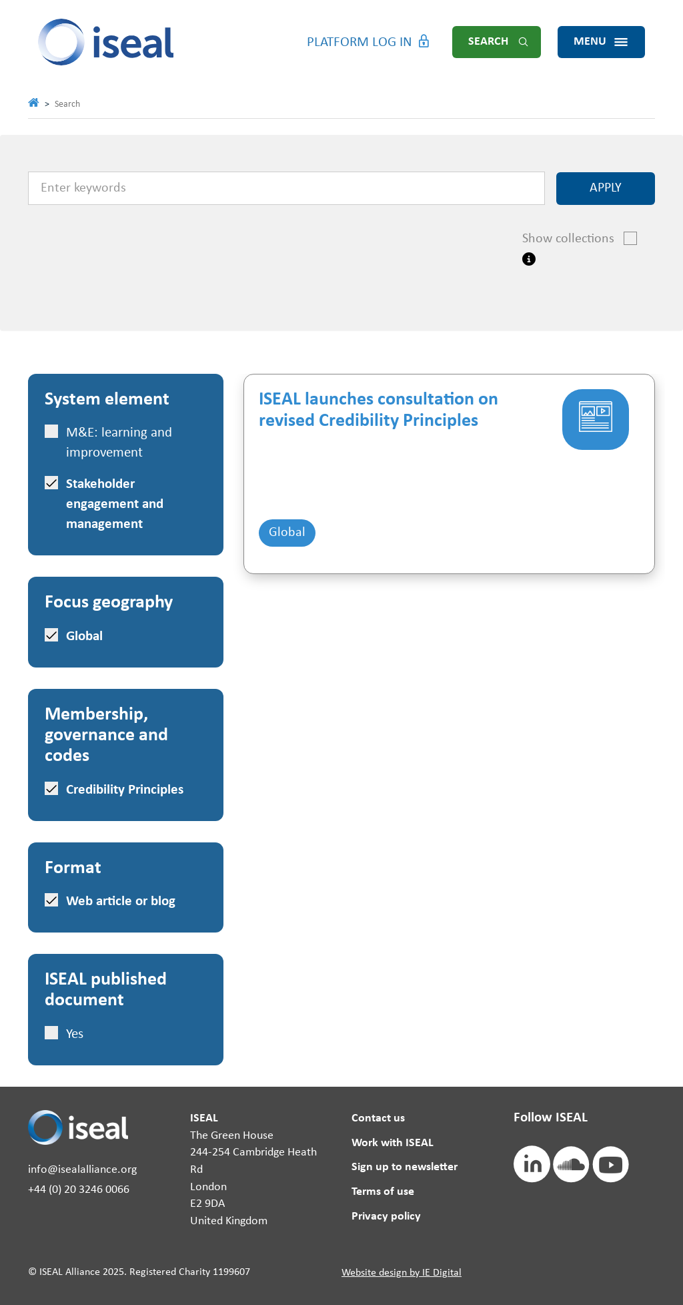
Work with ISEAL (393, 1143)
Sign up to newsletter (405, 1167)
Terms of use (383, 1192)
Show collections (575, 239)
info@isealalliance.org (82, 1169)
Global (287, 532)
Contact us (378, 1118)
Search (488, 41)
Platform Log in (359, 42)
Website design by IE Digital (402, 1273)
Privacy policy (386, 1216)
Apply (606, 188)
